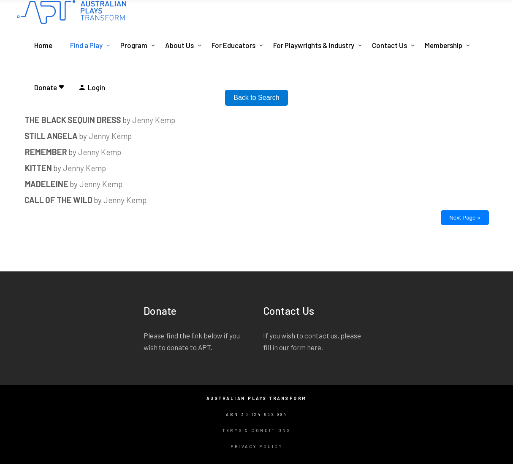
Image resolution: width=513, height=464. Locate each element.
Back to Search (256, 97)
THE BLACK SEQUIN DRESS (72, 120)
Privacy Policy (256, 446)
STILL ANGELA (50, 136)
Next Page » (464, 218)
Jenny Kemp (153, 120)
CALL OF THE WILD (58, 200)
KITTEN (38, 168)
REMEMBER (45, 152)
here (314, 347)
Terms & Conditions (256, 430)
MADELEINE (46, 184)
